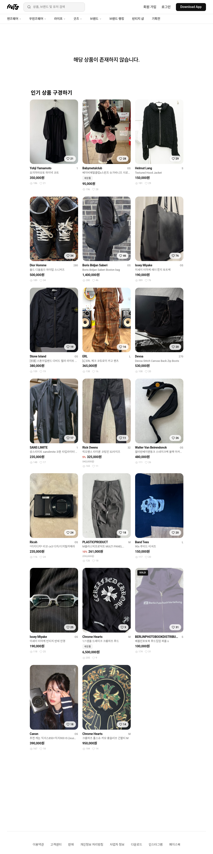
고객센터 (56, 844)
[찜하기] (70, 159)
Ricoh (33, 542)
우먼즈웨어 (37, 18)
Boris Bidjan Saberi (94, 265)
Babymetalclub (92, 168)
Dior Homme (38, 265)
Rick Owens (90, 447)
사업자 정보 (117, 844)
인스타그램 (156, 844)
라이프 (60, 18)
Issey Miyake (143, 265)
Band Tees (142, 542)
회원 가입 (149, 7)
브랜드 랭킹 (116, 18)
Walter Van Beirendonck (151, 447)
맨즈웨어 (14, 18)
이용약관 (38, 844)
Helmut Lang (143, 168)
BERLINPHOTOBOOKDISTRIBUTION (157, 637)
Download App (191, 7)
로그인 (166, 7)
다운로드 (136, 844)
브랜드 (95, 18)
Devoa (139, 356)
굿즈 (77, 18)
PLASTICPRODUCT (95, 542)
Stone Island (38, 356)
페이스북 (174, 844)
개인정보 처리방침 (91, 844)
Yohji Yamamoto (41, 168)
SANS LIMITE (39, 447)
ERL (85, 356)
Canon (34, 734)
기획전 (156, 18)
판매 (70, 844)
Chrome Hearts (92, 637)
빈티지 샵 (138, 18)
